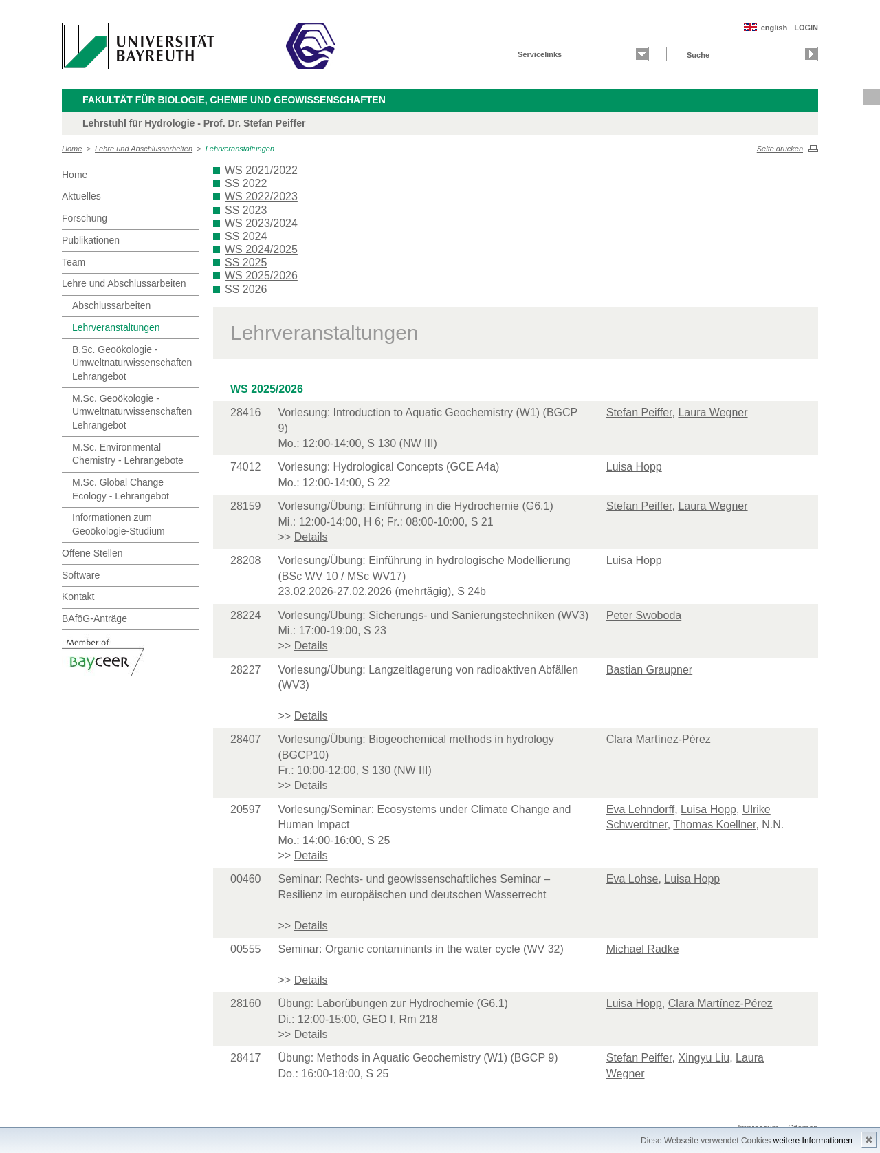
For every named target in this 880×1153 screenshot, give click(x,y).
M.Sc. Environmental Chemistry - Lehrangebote (128, 454)
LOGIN (806, 27)
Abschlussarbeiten (111, 305)
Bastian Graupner (649, 670)
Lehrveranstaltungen (240, 148)
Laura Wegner (712, 412)
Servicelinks (540, 54)
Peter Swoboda (643, 615)
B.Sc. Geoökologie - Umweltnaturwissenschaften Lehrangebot (132, 363)
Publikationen (91, 240)
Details (311, 537)
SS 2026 (246, 289)
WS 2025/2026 (261, 275)
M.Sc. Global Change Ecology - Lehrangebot (120, 489)
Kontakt (78, 596)
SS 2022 (246, 183)
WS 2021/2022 (261, 170)
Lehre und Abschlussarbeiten (143, 148)
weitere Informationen (812, 1140)
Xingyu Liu (703, 1058)
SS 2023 (246, 210)
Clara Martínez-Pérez (658, 739)
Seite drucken (780, 148)
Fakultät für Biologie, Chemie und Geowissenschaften (234, 99)
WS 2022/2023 (261, 196)
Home (72, 148)
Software (81, 575)
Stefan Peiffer (639, 412)
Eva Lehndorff (640, 809)
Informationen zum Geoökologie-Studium (118, 524)
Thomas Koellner (714, 824)
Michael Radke (642, 949)
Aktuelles (81, 196)
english (774, 27)
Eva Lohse (632, 879)
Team (73, 262)
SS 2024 (246, 236)
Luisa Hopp (634, 467)
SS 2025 (246, 262)
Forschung (84, 218)
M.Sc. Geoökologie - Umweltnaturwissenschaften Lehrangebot (132, 412)
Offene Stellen (92, 553)
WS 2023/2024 (261, 223)
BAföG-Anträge (94, 618)
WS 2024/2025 (261, 249)
